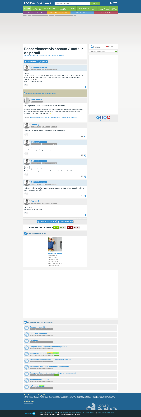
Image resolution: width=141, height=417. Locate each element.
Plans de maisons (83, 9)
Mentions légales (63, 412)
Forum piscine (106, 12)
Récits (37, 8)
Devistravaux (93, 8)
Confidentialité (106, 412)
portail (32, 77)
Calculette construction (75, 412)
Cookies (113, 412)
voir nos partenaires (28, 402)
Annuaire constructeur (35, 12)
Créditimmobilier (63, 8)
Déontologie (93, 412)
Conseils (55, 9)
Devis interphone (55, 253)
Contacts (42, 412)
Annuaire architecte (82, 12)
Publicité (99, 412)
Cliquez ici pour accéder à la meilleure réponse (41, 93)
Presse (87, 412)
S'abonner (110, 46)
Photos (46, 9)
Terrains (72, 9)
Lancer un (47, 222)
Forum (26, 9)
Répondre (42, 62)
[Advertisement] (70, 29)
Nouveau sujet (30, 62)
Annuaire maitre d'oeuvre (58, 12)
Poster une (65, 222)
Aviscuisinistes (113, 8)
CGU (83, 412)
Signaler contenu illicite (52, 412)
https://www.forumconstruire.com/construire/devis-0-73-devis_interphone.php (53, 117)
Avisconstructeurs (103, 8)
